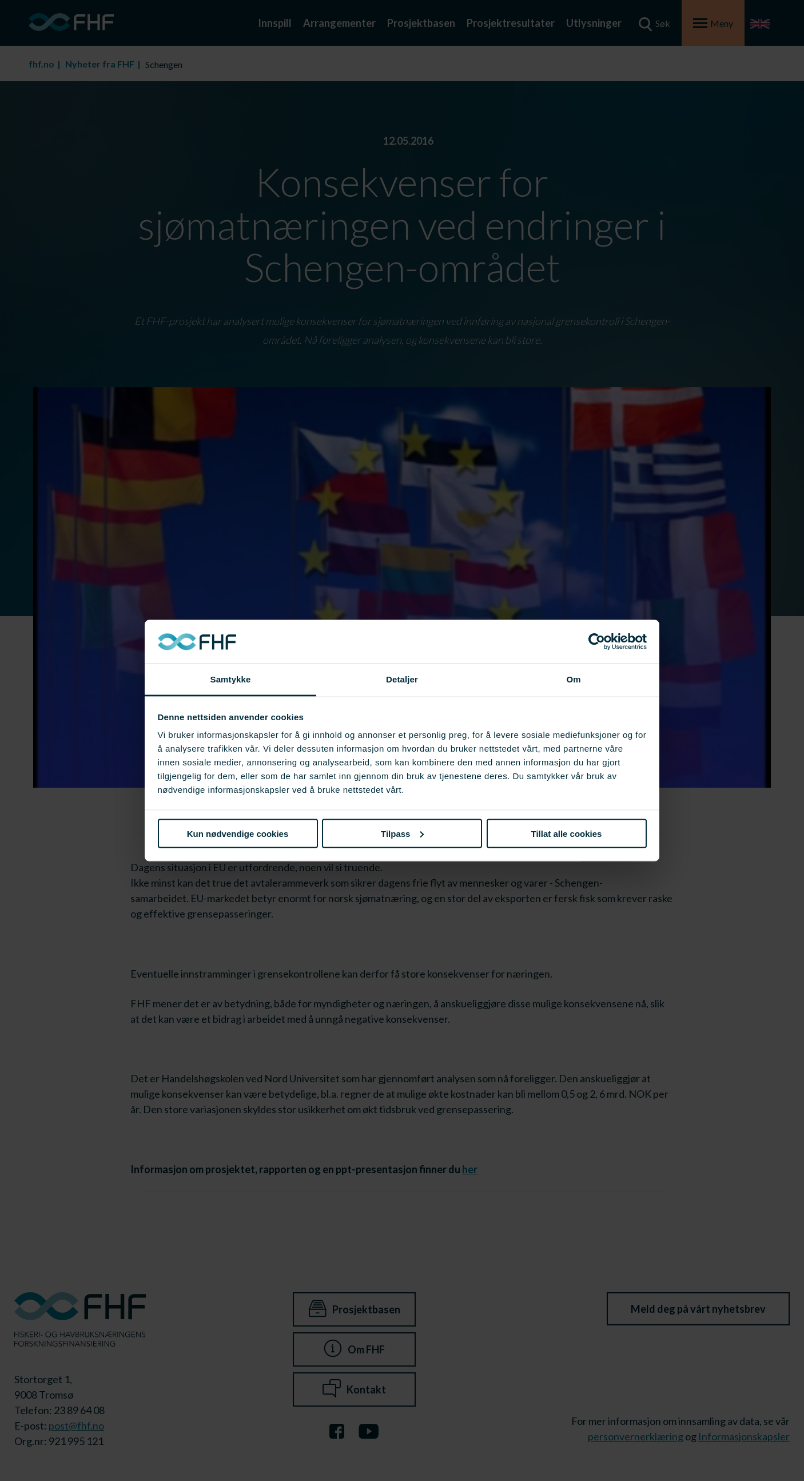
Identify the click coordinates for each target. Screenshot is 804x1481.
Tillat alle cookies (566, 833)
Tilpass (402, 833)
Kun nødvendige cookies (238, 833)
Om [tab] (573, 679)
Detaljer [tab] (402, 679)
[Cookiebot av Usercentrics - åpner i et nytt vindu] (597, 641)
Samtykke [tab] (230, 679)
